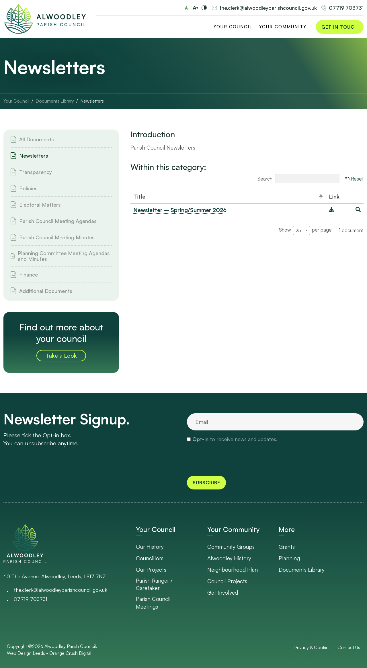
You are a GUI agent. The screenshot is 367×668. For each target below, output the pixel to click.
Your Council (233, 27)
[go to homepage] (24, 543)
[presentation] (230, 459)
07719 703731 (346, 8)
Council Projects (227, 581)
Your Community (283, 27)
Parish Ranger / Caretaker (154, 584)
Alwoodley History (229, 558)
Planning (289, 558)
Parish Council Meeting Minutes (57, 237)
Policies (28, 188)
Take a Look (61, 355)
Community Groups (231, 546)
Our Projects (151, 569)
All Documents (36, 139)
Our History (150, 546)
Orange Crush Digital (70, 653)
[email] (275, 421)
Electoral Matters (40, 204)
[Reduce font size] (187, 8)
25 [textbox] (298, 230)
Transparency (35, 172)
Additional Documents (45, 291)
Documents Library (302, 569)
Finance (28, 274)
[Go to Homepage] (45, 19)
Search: (298, 178)
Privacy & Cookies (312, 647)
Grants (287, 546)
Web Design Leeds (26, 653)
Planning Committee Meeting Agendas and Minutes (64, 256)
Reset (357, 179)
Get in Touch (339, 27)
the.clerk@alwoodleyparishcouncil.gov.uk (268, 8)
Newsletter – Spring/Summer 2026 (180, 210)
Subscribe (206, 482)
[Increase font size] (195, 8)
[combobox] (301, 230)
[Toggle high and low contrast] (204, 8)
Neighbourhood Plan (232, 569)
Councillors (149, 558)
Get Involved (222, 592)
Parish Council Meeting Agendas (58, 221)
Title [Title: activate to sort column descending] (139, 196)
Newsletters (33, 155)
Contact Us (348, 647)
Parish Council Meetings (153, 602)
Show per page (305, 230)
